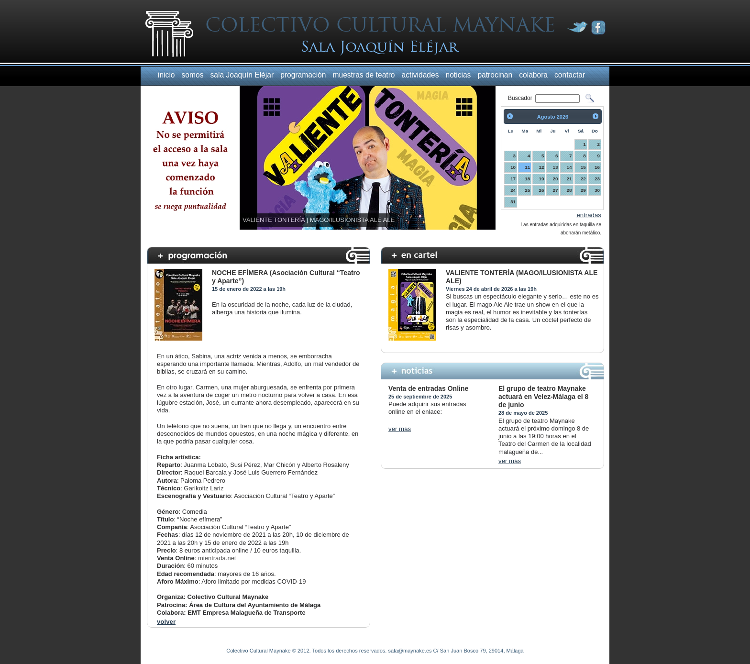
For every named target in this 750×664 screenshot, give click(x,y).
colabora (533, 75)
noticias (458, 75)
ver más (399, 428)
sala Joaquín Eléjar (242, 75)
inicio (166, 75)
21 (569, 178)
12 (541, 167)
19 (541, 178)
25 (527, 190)
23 (597, 178)
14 (569, 167)
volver (166, 621)
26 (541, 190)
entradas (588, 215)
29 (583, 190)
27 (555, 190)
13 (555, 167)
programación (303, 75)
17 (513, 178)
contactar (569, 75)
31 (513, 201)
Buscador (521, 98)
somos (193, 75)
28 (569, 190)
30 (597, 190)
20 (555, 178)
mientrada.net (217, 558)
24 (513, 190)
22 (583, 178)
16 (597, 167)
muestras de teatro (363, 75)
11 (527, 167)
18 (527, 178)
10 (513, 167)
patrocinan (494, 75)
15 (583, 167)
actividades (420, 75)
